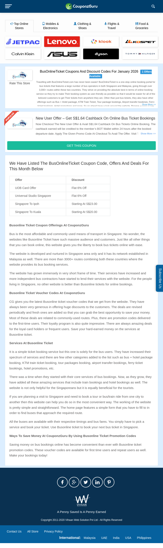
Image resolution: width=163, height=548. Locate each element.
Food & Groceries (142, 26)
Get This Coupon (81, 150)
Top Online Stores (19, 26)
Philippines (144, 542)
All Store (32, 536)
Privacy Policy (53, 536)
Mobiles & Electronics (50, 26)
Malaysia (90, 542)
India (116, 542)
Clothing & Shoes (82, 26)
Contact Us (14, 536)
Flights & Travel (111, 26)
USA (128, 542)
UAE (104, 542)
